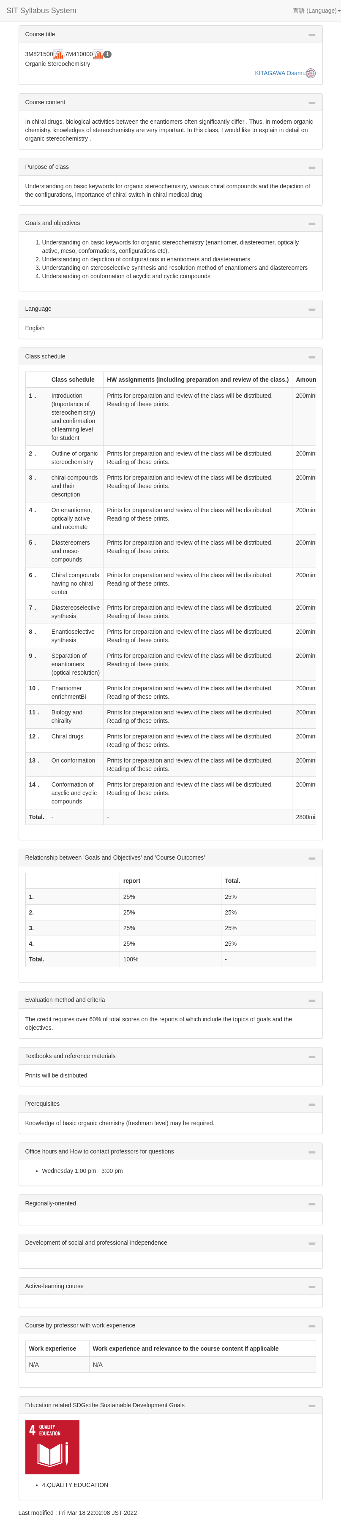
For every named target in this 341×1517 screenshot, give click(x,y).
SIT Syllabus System (41, 10)
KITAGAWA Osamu (280, 73)
